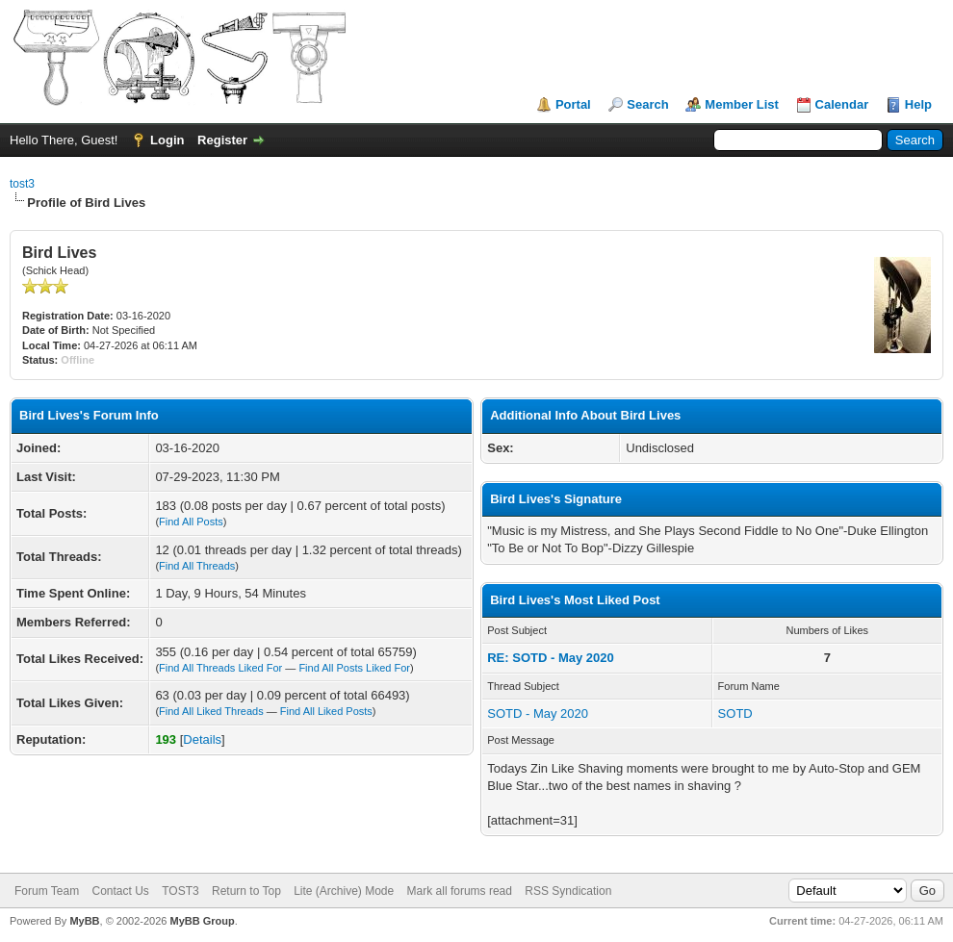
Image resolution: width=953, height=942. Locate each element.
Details (202, 739)
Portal (573, 104)
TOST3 (180, 891)
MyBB (84, 921)
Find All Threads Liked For (220, 668)
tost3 (22, 184)
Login (167, 140)
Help (918, 104)
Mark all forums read (459, 891)
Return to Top (246, 891)
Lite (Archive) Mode (344, 891)
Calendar (842, 104)
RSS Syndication (568, 891)
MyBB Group (201, 921)
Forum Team (46, 891)
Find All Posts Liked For (354, 668)
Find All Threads (197, 566)
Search (647, 104)
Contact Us (119, 891)
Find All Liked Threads (211, 711)
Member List (742, 104)
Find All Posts (191, 521)
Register (222, 140)
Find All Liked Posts (326, 711)
